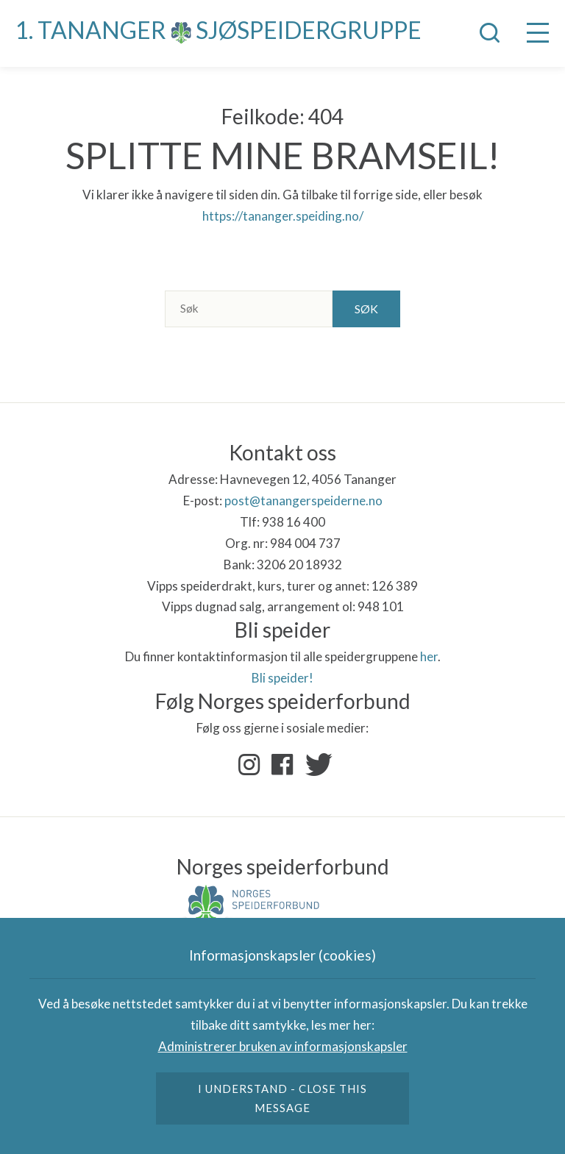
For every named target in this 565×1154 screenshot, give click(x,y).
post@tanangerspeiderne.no (303, 500)
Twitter (315, 765)
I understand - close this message (283, 1098)
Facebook (282, 765)
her (429, 656)
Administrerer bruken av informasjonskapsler (283, 1046)
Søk (366, 309)
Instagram (249, 765)
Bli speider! (282, 677)
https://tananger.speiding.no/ (282, 216)
